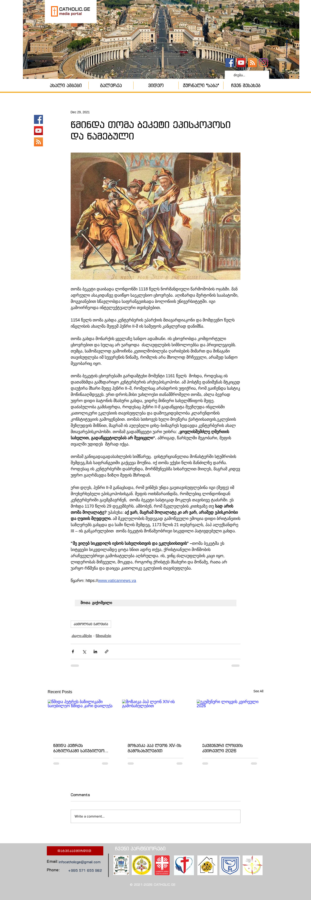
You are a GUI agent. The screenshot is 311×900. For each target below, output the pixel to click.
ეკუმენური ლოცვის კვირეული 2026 (222, 748)
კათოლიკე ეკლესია (91, 624)
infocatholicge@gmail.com (80, 862)
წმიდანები (103, 636)
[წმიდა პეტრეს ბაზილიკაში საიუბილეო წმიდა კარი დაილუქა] (81, 718)
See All (258, 691)
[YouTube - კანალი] (241, 62)
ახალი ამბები (82, 636)
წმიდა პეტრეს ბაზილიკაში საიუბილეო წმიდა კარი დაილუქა (78, 748)
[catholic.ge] (229, 62)
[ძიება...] (246, 75)
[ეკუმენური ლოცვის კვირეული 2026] (230, 718)
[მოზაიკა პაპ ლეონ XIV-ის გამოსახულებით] (155, 718)
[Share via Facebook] (73, 651)
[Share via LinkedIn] (95, 651)
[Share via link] (106, 651)
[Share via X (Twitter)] (84, 651)
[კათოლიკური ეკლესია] (252, 62)
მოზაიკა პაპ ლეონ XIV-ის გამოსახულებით (154, 748)
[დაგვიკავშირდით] (75, 850)
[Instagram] (263, 62)
